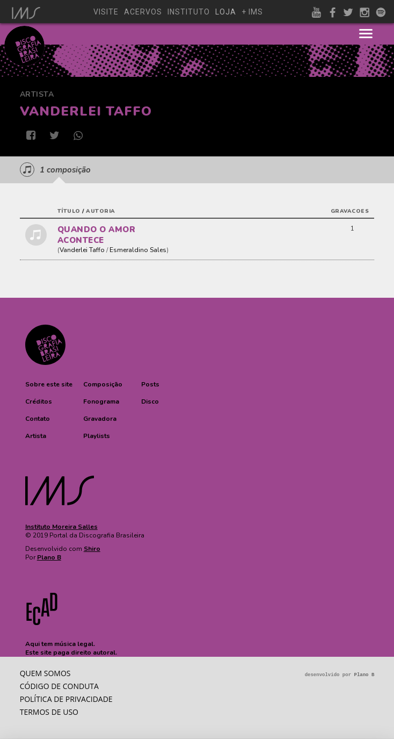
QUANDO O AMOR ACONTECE (96, 235)
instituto (188, 12)
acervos (143, 12)
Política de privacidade (66, 699)
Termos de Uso (49, 712)
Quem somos (45, 673)
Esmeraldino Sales (138, 250)
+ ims (252, 12)
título (69, 211)
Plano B (49, 557)
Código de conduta (59, 686)
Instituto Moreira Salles (61, 526)
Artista (37, 94)
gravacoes (350, 211)
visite (106, 12)
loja (225, 12)
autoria (100, 211)
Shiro (92, 548)
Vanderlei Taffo (82, 250)
